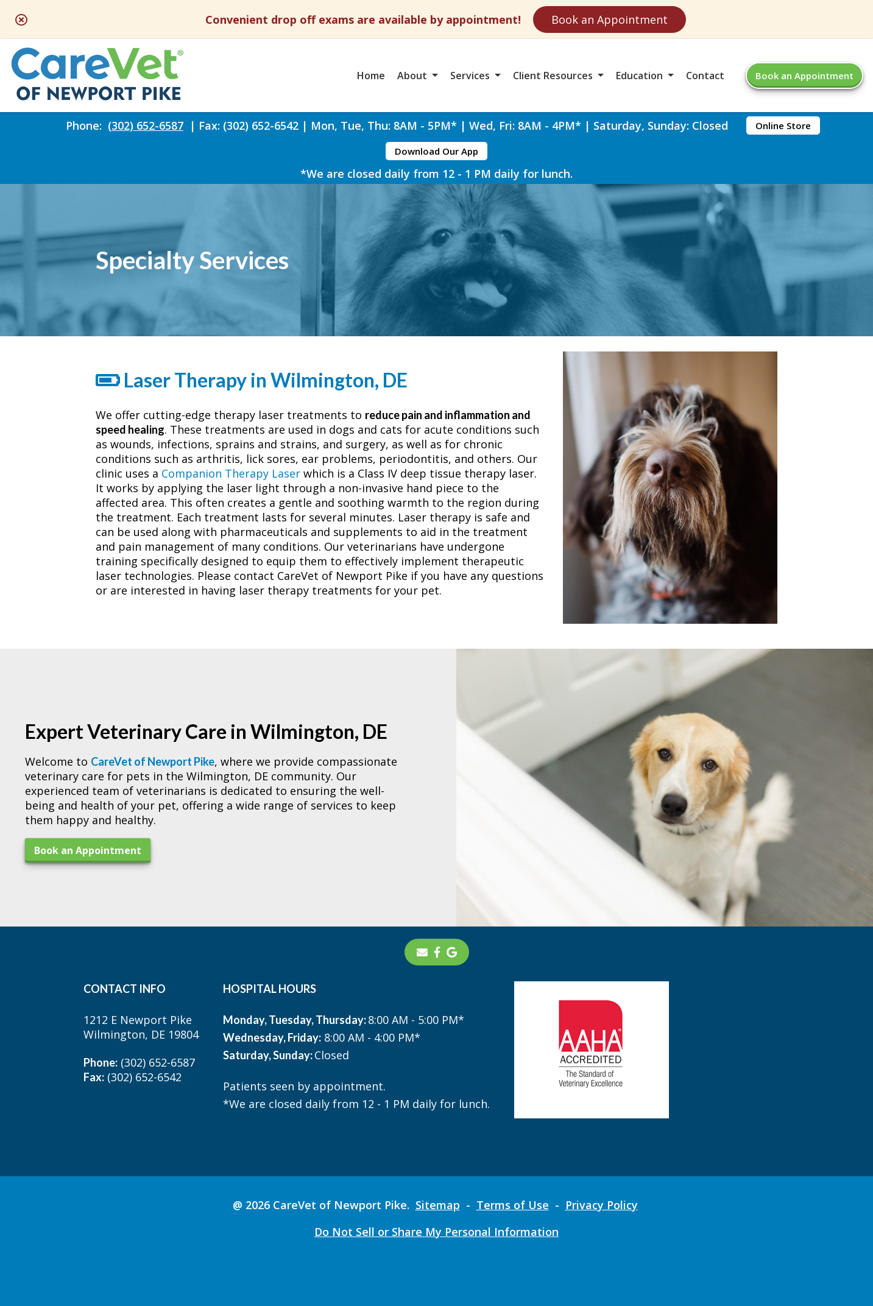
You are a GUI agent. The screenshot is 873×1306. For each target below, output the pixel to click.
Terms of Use (512, 1205)
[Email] (422, 952)
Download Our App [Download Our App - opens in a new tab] (436, 151)
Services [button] (470, 75)
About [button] (412, 75)
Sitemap (437, 1205)
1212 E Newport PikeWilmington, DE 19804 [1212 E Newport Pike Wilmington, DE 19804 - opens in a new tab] (141, 1027)
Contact (705, 75)
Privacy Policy (601, 1205)
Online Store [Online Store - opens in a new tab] (783, 125)
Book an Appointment (609, 19)
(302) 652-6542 (132, 1077)
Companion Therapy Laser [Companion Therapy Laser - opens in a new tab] (230, 473)
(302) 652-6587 (145, 125)
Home (371, 75)
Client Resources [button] (553, 75)
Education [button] (639, 75)
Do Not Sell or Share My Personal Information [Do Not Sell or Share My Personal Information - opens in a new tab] (436, 1231)
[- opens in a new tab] (437, 952)
